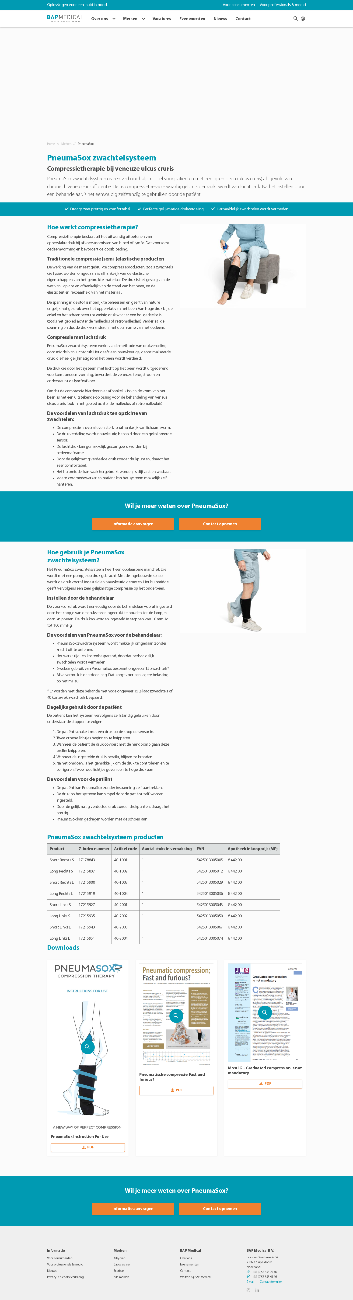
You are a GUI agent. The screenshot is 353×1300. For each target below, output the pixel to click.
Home (51, 144)
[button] (296, 18)
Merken (130, 19)
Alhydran (120, 1258)
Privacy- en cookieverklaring (65, 1277)
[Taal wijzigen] (303, 18)
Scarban (119, 1271)
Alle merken (121, 1277)
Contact (243, 19)
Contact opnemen (220, 524)
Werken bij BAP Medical (195, 1277)
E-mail (250, 1282)
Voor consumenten (239, 5)
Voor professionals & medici (283, 5)
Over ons (99, 19)
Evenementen (192, 19)
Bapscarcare (122, 1264)
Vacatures (162, 19)
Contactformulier (271, 1282)
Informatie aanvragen (133, 524)
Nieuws (220, 19)
